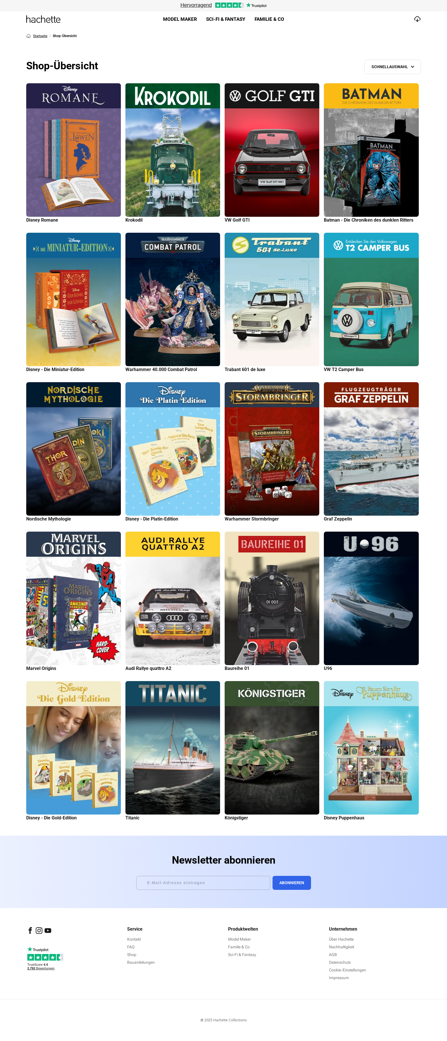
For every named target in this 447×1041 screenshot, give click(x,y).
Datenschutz (340, 962)
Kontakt (134, 939)
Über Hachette (341, 939)
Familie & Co (269, 19)
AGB (333, 954)
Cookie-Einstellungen (347, 970)
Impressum (339, 977)
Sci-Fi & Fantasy (242, 954)
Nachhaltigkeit (341, 947)
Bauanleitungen (141, 962)
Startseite (36, 36)
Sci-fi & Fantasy (225, 19)
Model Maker (180, 19)
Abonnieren (291, 882)
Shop (131, 954)
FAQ (131, 947)
